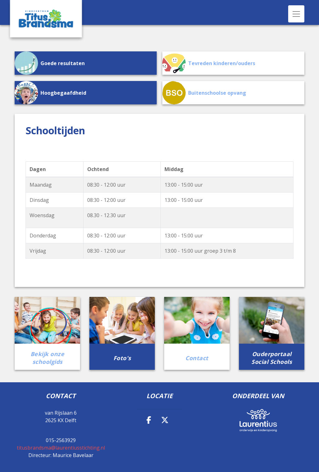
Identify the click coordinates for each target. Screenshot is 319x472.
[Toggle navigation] (296, 13)
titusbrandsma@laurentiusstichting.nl (61, 447)
